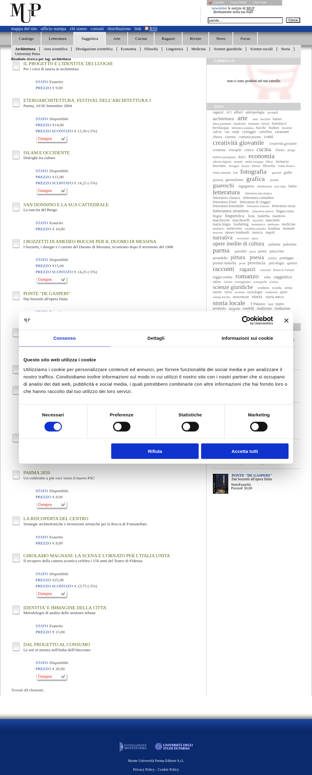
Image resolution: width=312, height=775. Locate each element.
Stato (235, 484)
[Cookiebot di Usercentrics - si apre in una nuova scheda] (246, 320)
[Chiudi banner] (286, 320)
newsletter (219, 8)
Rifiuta (155, 451)
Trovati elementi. (27, 690)
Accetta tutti (245, 451)
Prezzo (236, 488)
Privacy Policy (144, 769)
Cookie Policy (168, 769)
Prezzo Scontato (54, 131)
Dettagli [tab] (156, 338)
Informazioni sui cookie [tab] (247, 338)
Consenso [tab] (64, 338)
